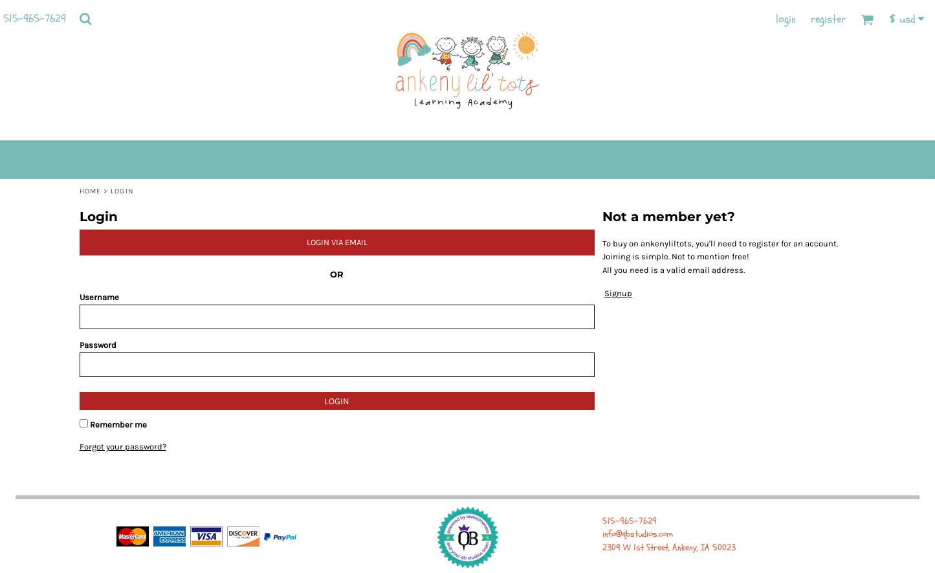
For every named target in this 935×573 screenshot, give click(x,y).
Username (99, 297)
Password (98, 345)
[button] (85, 18)
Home (90, 191)
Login (786, 19)
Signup (618, 293)
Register (828, 19)
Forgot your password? (123, 446)
